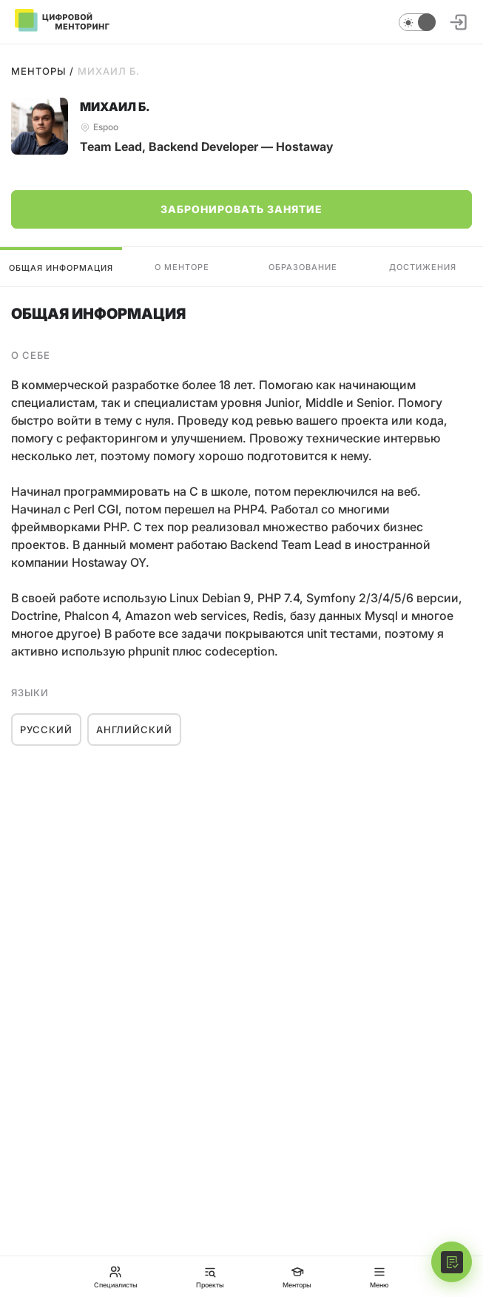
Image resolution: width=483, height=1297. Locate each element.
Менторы (38, 71)
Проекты (210, 1276)
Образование (302, 267)
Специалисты (116, 1276)
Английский (134, 729)
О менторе (182, 267)
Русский (46, 729)
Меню (379, 1276)
